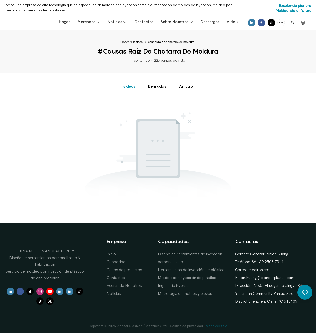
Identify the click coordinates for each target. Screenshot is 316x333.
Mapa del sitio (216, 326)
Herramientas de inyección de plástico (191, 270)
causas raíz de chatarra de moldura (171, 42)
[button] (237, 22)
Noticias (114, 293)
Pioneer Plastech (131, 42)
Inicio (111, 254)
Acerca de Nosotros (124, 285)
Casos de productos (124, 270)
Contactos (116, 278)
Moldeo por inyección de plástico (187, 278)
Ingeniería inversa (173, 285)
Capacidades (118, 262)
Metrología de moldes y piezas (185, 293)
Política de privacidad (187, 326)
